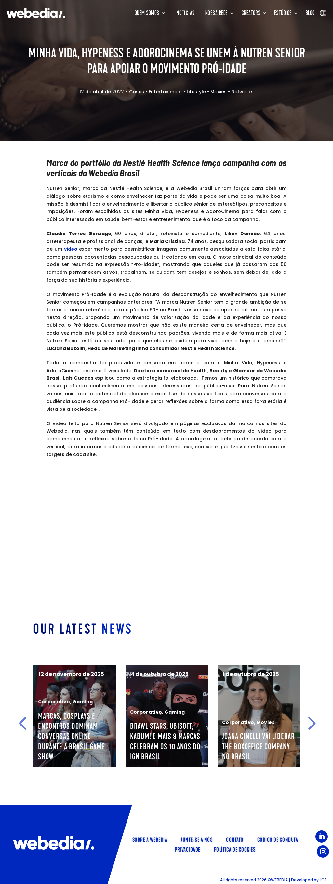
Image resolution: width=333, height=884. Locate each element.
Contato (235, 839)
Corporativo (75, 702)
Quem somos (147, 13)
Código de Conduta (277, 839)
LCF (323, 880)
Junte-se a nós (196, 839)
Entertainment (165, 91)
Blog (310, 13)
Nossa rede (216, 13)
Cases (136, 91)
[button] (22, 723)
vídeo (70, 249)
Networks (242, 91)
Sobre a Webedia (149, 839)
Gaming (104, 702)
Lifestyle (196, 91)
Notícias (185, 13)
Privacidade (187, 849)
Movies (218, 91)
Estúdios (283, 13)
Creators (251, 13)
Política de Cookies (235, 849)
